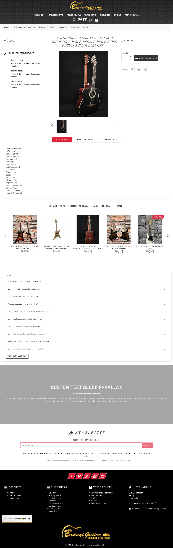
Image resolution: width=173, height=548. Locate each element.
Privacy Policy (55, 495)
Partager (131, 69)
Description (62, 139)
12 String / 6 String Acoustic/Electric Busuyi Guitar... (87, 247)
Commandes (96, 495)
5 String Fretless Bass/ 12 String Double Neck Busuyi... (25, 247)
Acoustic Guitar (74, 15)
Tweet (138, 69)
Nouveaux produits (14, 495)
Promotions (11, 492)
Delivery (52, 492)
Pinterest (145, 69)
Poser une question (15, 356)
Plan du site (54, 508)
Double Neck (38, 15)
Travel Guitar (90, 15)
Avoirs (93, 497)
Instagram (106, 474)
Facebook (75, 474)
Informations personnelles (102, 492)
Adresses (95, 500)
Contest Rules (55, 497)
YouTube (98, 474)
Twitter (82, 474)
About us (52, 500)
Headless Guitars (55, 15)
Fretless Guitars (132, 15)
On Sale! (117, 15)
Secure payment (56, 503)
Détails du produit (85, 139)
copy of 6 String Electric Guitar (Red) (150, 247)
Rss (90, 474)
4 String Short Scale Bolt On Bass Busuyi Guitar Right (56, 247)
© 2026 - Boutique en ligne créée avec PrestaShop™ (86, 544)
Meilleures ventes (14, 497)
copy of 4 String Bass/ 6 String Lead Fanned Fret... (119, 247)
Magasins (53, 511)
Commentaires (110, 139)
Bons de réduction (98, 503)
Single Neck (105, 15)
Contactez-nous (55, 505)
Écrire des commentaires (19, 53)
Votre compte (102, 486)
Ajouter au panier (148, 58)
